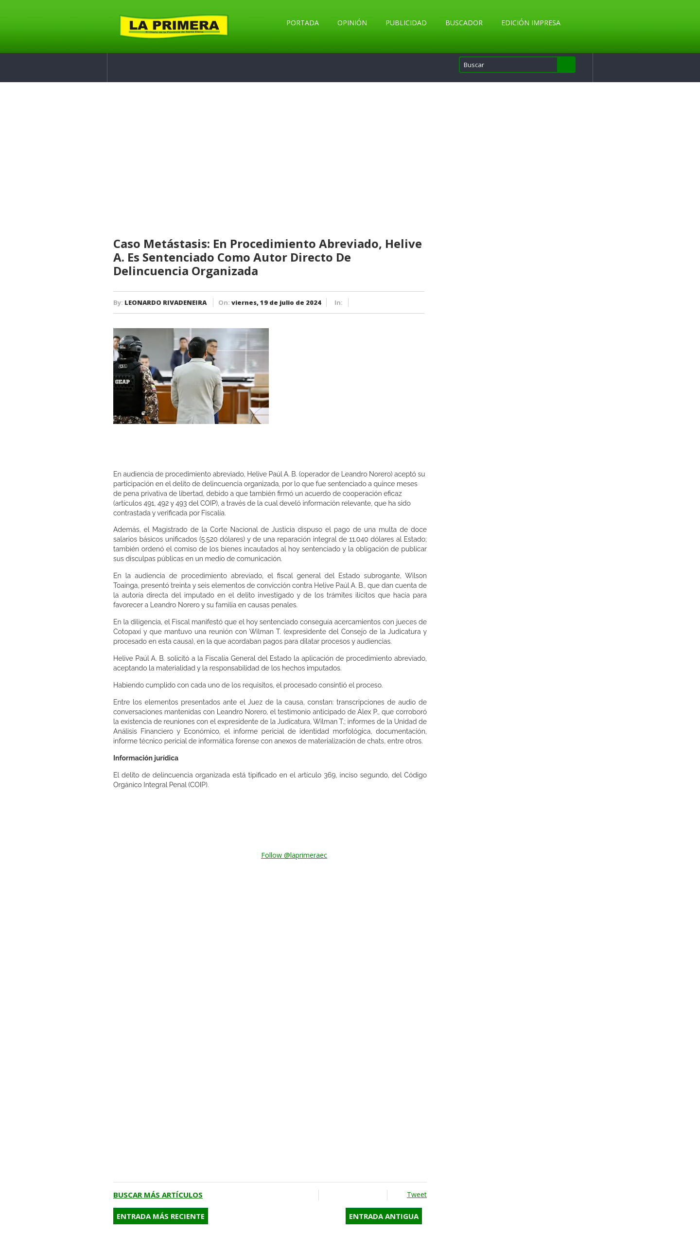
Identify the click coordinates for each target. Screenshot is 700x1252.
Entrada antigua (384, 1216)
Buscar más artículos (158, 1194)
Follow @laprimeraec (294, 855)
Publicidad (406, 22)
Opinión (352, 22)
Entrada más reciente (161, 1216)
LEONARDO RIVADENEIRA (165, 302)
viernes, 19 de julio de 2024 (276, 302)
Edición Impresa (530, 22)
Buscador (464, 22)
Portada (302, 22)
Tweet (417, 1194)
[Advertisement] (270, 160)
